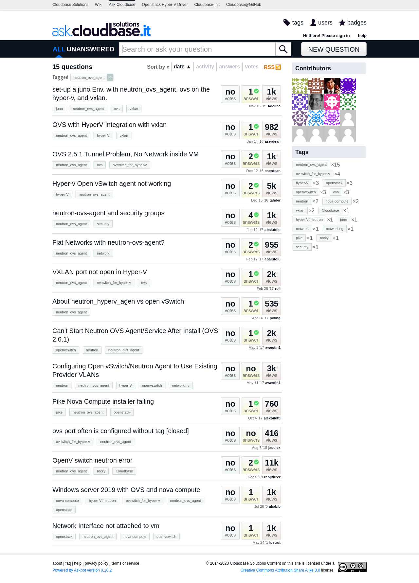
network (103, 253)
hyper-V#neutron (102, 501)
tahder (275, 200)
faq (68, 563)
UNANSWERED (91, 49)
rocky (101, 471)
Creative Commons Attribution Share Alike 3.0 (280, 570)
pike (59, 412)
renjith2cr (272, 477)
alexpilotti (272, 418)
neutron (92, 350)
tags (297, 22)
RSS (269, 67)
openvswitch (66, 350)
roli (278, 289)
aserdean (273, 141)
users (325, 22)
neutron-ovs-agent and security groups (108, 213)
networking (181, 385)
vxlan (134, 109)
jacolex (274, 448)
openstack (122, 412)
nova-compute (67, 501)
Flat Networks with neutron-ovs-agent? (108, 242)
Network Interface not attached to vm (105, 525)
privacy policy (96, 563)
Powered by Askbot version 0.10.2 (82, 570)
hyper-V (103, 135)
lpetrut (275, 542)
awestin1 (273, 347)
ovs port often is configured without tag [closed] (120, 430)
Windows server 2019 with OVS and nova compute (126, 489)
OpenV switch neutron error (92, 460)
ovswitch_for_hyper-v (130, 165)
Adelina (274, 106)
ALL (59, 49)
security (103, 224)
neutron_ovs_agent (88, 109)
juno (59, 109)
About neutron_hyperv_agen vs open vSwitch (118, 301)
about (57, 563)
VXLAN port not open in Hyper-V (99, 271)
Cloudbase (124, 471)
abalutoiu (272, 230)
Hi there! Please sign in (326, 35)
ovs (116, 109)
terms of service (125, 563)
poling (275, 318)
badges (357, 22)
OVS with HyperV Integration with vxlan (109, 124)
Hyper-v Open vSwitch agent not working (111, 183)
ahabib (275, 506)
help (362, 35)
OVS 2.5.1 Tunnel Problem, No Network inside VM (125, 154)
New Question (334, 49)
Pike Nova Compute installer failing (103, 401)
